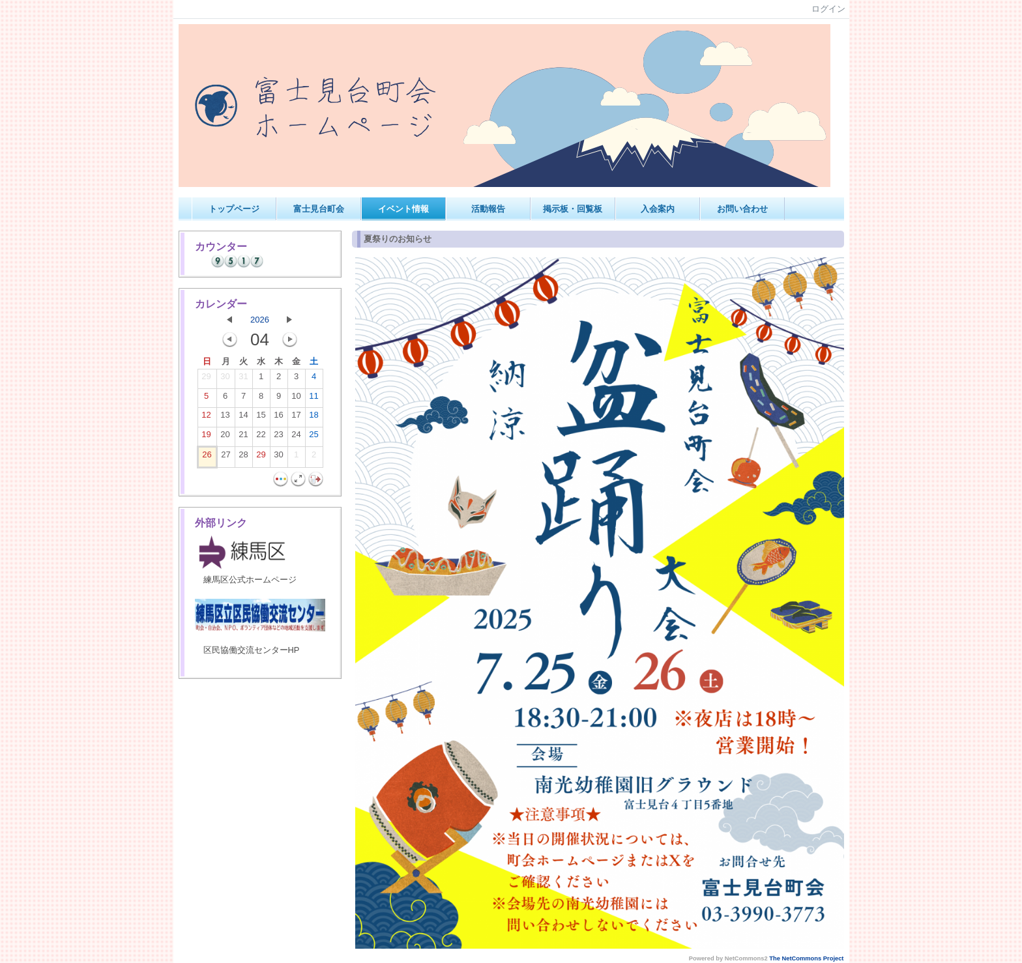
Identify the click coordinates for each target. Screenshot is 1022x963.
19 (206, 437)
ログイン (828, 9)
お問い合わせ (742, 209)
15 (260, 417)
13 (224, 417)
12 (206, 417)
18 (313, 417)
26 (206, 457)
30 (224, 379)
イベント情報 (403, 209)
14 (243, 417)
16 (278, 417)
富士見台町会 (318, 209)
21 (243, 437)
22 (260, 437)
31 (243, 379)
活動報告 (488, 209)
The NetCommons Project (806, 958)
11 (313, 399)
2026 (259, 319)
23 (278, 437)
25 (313, 437)
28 (243, 457)
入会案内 (658, 209)
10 (295, 399)
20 (224, 437)
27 (225, 457)
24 (295, 437)
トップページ (234, 209)
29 (206, 379)
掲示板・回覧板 (572, 209)
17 (295, 417)
